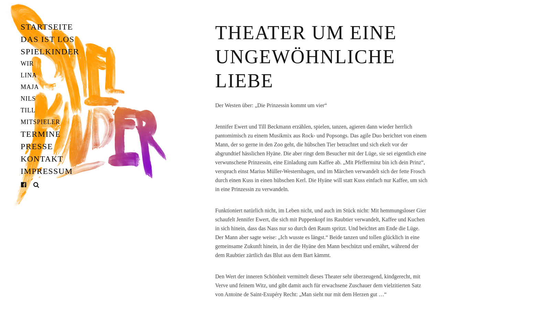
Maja (30, 87)
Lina (29, 75)
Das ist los (48, 39)
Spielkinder (50, 51)
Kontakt (42, 158)
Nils (28, 98)
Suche (36, 185)
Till (28, 110)
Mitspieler (40, 122)
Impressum (47, 171)
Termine (41, 134)
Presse (37, 146)
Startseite (47, 26)
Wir (27, 63)
